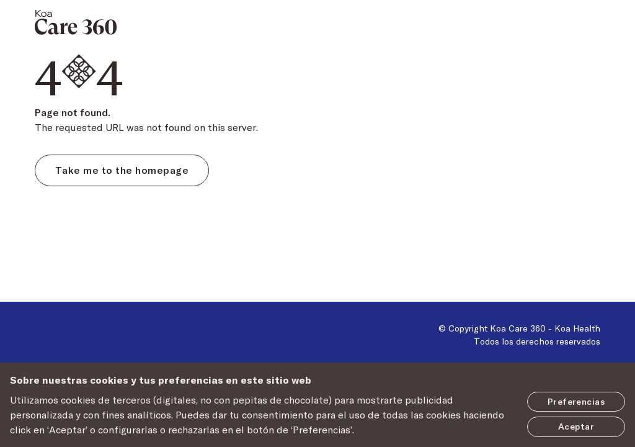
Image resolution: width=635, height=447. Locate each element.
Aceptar (576, 426)
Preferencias (576, 401)
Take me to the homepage (122, 170)
